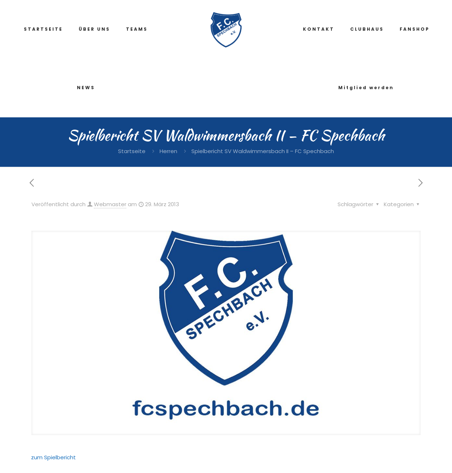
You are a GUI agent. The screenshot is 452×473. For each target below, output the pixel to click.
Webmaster (110, 204)
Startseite (131, 151)
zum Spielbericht (53, 457)
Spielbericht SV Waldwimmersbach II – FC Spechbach (262, 151)
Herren (168, 151)
